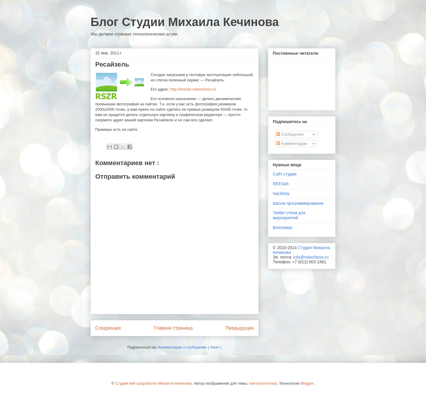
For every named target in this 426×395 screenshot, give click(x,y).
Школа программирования (298, 203)
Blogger (307, 383)
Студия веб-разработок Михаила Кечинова (153, 383)
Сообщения (290, 134)
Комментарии (291, 143)
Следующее (108, 327)
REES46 (281, 183)
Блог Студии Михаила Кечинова (185, 21)
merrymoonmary (263, 383)
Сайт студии (284, 174)
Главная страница (173, 327)
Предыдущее (240, 327)
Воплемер (282, 227)
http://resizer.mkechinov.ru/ (193, 89)
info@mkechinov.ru (311, 257)
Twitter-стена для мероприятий (289, 215)
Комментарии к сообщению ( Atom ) (190, 347)
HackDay (281, 193)
